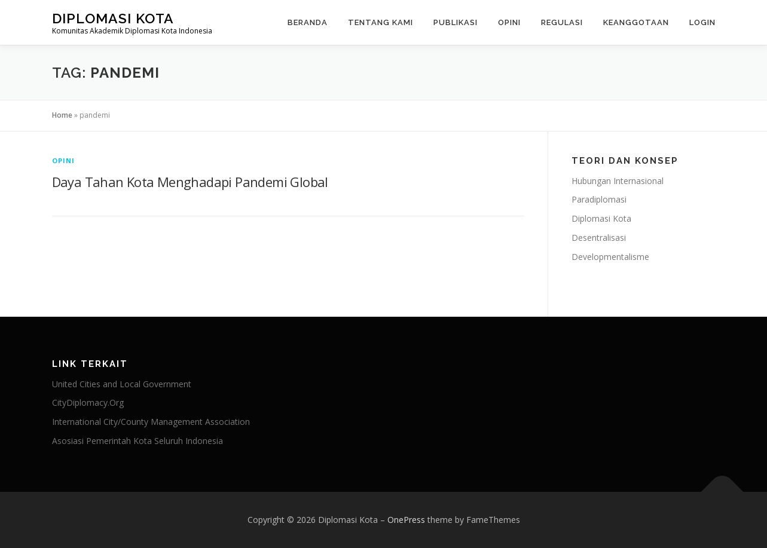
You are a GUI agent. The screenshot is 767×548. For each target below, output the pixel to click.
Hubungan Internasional (618, 180)
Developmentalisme (610, 256)
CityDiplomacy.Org (88, 402)
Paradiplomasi (599, 199)
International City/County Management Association (151, 421)
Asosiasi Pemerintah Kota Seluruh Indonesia (137, 440)
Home (62, 115)
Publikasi (455, 22)
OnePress (406, 519)
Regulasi (562, 22)
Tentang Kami (380, 22)
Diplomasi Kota (113, 18)
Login (702, 22)
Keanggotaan (636, 22)
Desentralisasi (599, 237)
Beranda (308, 22)
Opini (509, 22)
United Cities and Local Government (121, 384)
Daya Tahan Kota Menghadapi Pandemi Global (190, 182)
